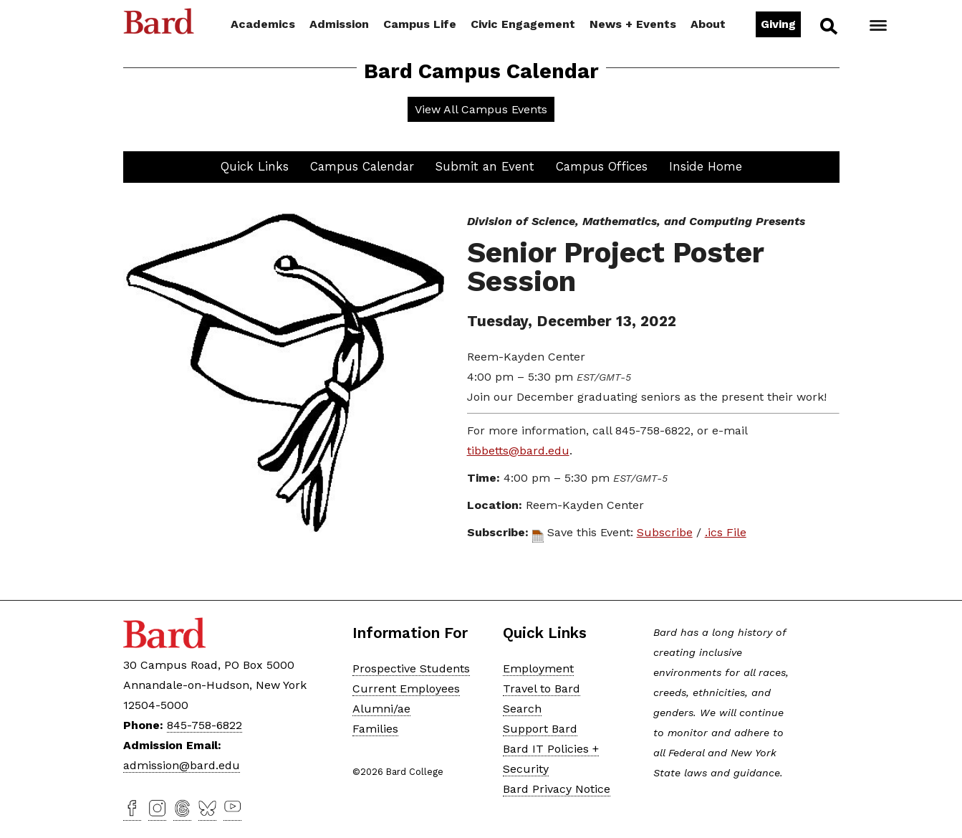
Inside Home (705, 166)
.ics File (725, 532)
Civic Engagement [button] (523, 24)
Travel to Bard (541, 688)
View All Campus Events (481, 109)
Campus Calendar (362, 166)
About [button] (708, 24)
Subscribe (665, 532)
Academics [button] (263, 24)
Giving (778, 24)
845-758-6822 (204, 725)
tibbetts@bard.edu (518, 450)
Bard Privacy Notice (556, 789)
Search (828, 25)
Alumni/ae (381, 708)
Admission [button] (339, 24)
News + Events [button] (633, 24)
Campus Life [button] (419, 24)
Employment (538, 668)
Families (375, 728)
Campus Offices (602, 166)
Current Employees (406, 688)
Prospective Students (411, 668)
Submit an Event (485, 166)
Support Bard (540, 728)
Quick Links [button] (255, 166)
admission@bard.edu (181, 765)
